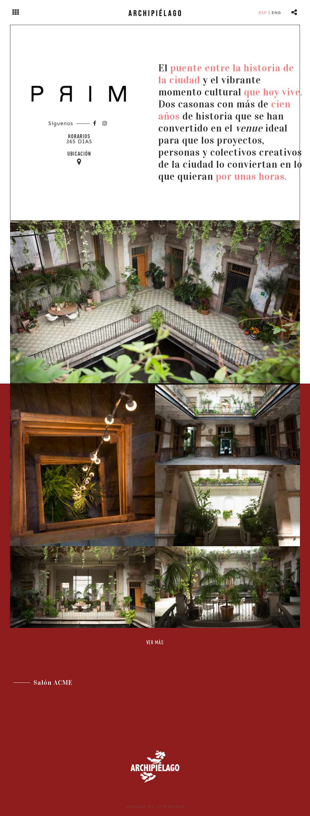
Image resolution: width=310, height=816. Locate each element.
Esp (263, 12)
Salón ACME (53, 682)
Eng (276, 12)
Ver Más (155, 642)
